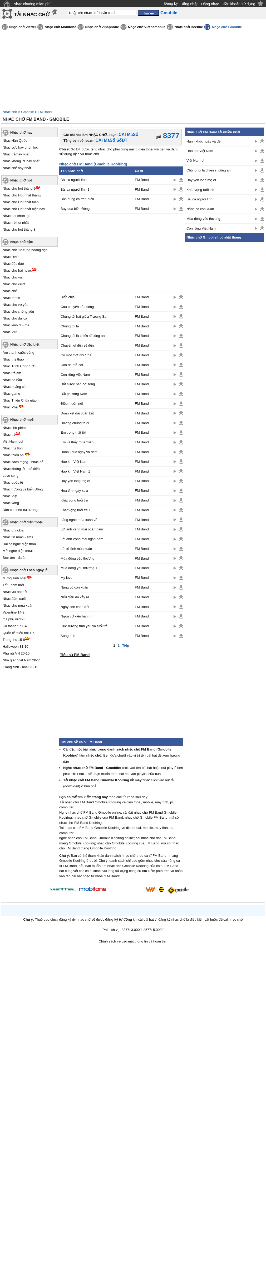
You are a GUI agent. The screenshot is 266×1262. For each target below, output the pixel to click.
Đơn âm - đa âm (15, 558)
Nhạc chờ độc (21, 242)
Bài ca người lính (74, 180)
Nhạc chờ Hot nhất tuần (21, 202)
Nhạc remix (11, 298)
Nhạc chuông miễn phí (32, 4)
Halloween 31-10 (15, 646)
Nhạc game (11, 394)
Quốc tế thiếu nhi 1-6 (19, 633)
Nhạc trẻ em (12, 373)
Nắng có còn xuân (74, 587)
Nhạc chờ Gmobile (227, 27)
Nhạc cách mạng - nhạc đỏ (23, 462)
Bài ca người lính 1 (75, 189)
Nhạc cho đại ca (15, 318)
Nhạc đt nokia (13, 530)
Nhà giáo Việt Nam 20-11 (22, 660)
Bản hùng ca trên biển (77, 199)
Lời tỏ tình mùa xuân (76, 549)
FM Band (45, 112)
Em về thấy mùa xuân (77, 442)
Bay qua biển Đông (75, 209)
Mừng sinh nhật (14, 578)
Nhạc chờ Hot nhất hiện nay (24, 209)
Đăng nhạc (210, 4)
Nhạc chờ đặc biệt (25, 344)
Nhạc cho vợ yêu (15, 305)
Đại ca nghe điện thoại (20, 544)
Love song (10, 476)
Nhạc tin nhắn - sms (18, 537)
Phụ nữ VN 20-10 (16, 653)
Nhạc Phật (10, 407)
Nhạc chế (10, 291)
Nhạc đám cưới (14, 599)
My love (66, 578)
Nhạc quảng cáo (15, 387)
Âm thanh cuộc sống (18, 352)
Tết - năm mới (13, 585)
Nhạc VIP (10, 332)
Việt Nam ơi (195, 161)
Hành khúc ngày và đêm (79, 452)
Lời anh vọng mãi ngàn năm (82, 539)
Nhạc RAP (10, 257)
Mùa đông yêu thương (77, 558)
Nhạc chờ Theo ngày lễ (28, 570)
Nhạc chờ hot (21, 180)
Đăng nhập (189, 4)
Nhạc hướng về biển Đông (23, 489)
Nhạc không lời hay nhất (21, 161)
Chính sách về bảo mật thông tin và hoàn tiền (133, 941)
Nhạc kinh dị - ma (16, 325)
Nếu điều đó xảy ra (75, 597)
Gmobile (27, 112)
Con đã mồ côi (72, 365)
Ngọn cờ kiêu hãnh (75, 616)
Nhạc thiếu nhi (13, 455)
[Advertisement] (224, 324)
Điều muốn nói (72, 404)
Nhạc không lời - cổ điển (21, 469)
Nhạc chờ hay (21, 132)
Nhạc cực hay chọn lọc (20, 147)
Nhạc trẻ (9, 435)
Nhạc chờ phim (14, 428)
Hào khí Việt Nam (74, 462)
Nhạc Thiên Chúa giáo (20, 400)
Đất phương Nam (74, 394)
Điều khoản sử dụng (238, 4)
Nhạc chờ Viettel (22, 27)
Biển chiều (68, 297)
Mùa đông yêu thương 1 (79, 568)
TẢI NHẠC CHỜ (32, 14)
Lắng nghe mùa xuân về (79, 520)
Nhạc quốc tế (13, 482)
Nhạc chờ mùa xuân (18, 605)
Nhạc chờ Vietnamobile (147, 27)
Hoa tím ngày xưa (74, 491)
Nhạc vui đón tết (15, 592)
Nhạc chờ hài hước (17, 270)
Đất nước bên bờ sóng (78, 384)
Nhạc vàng (11, 503)
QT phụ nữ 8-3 (14, 619)
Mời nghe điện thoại (18, 551)
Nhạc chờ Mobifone (60, 27)
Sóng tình (68, 636)
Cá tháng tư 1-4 (15, 626)
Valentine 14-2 (13, 612)
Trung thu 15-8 (14, 640)
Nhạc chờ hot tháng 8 (19, 229)
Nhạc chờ (10, 112)
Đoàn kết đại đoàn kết (77, 413)
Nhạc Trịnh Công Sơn (19, 366)
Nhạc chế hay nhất (17, 168)
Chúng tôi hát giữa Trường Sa (83, 316)
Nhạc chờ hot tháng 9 (19, 188)
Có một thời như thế (76, 355)
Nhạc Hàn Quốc (15, 141)
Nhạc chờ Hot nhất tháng (22, 195)
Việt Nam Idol (13, 441)
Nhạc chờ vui (13, 277)
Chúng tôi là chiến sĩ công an (83, 336)
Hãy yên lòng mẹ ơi (75, 481)
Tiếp (125, 645)
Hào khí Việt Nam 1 (75, 471)
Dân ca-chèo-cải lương (20, 510)
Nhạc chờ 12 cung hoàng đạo (25, 250)
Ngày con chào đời (75, 607)
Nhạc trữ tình (13, 448)
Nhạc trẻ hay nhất (16, 154)
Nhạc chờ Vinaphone (102, 27)
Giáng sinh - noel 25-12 (20, 667)
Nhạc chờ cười (14, 284)
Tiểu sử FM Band (75, 655)
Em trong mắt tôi (73, 432)
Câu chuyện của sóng (77, 307)
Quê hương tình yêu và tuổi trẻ (84, 626)
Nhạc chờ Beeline (188, 27)
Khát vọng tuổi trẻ (74, 500)
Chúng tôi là (70, 326)
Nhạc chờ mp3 (22, 420)
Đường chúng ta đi (75, 423)
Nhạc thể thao (13, 359)
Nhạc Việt (10, 496)
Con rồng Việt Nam (75, 375)
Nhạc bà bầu (12, 380)
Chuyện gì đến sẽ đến (77, 345)
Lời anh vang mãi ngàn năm (82, 529)
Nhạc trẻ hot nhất (16, 223)
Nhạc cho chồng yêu (18, 311)
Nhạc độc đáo (13, 264)
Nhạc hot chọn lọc (16, 216)
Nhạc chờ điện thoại (26, 522)
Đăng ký (171, 3)
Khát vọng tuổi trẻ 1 (76, 510)
